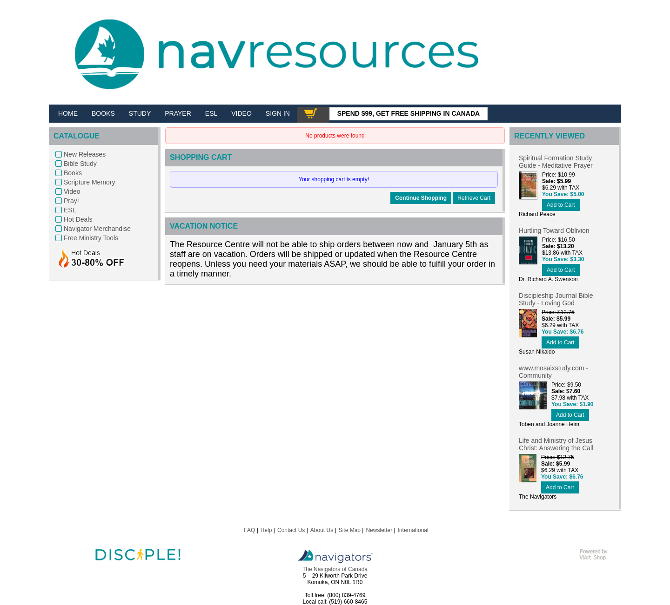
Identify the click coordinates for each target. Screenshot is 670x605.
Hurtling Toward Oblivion (554, 230)
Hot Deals (78, 219)
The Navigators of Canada (335, 569)
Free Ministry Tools (91, 238)
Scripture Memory (89, 182)
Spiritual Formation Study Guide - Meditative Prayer (556, 161)
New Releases (85, 154)
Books (73, 173)
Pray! (71, 200)
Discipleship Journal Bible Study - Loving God (556, 299)
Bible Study (80, 163)
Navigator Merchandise (97, 228)
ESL (70, 210)
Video (72, 191)
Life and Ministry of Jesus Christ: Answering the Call (556, 444)
